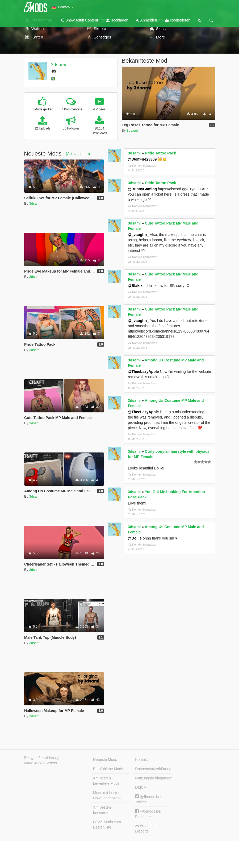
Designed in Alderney (41, 758)
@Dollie (135, 538)
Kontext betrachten (142, 165)
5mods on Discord (145, 828)
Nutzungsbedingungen (153, 778)
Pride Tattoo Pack (160, 153)
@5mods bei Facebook (148, 814)
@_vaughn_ (138, 234)
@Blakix (135, 285)
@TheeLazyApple (143, 371)
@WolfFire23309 (142, 159)
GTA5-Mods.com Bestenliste (107, 824)
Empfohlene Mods (108, 769)
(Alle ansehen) (78, 154)
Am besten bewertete (102, 810)
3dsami (58, 64)
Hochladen (117, 20)
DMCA (140, 787)
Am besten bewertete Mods (106, 781)
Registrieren (177, 20)
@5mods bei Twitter (148, 799)
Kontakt (141, 759)
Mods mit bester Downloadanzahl (107, 795)
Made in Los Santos (40, 763)
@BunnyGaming (142, 189)
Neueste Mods (105, 759)
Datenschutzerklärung (153, 769)
